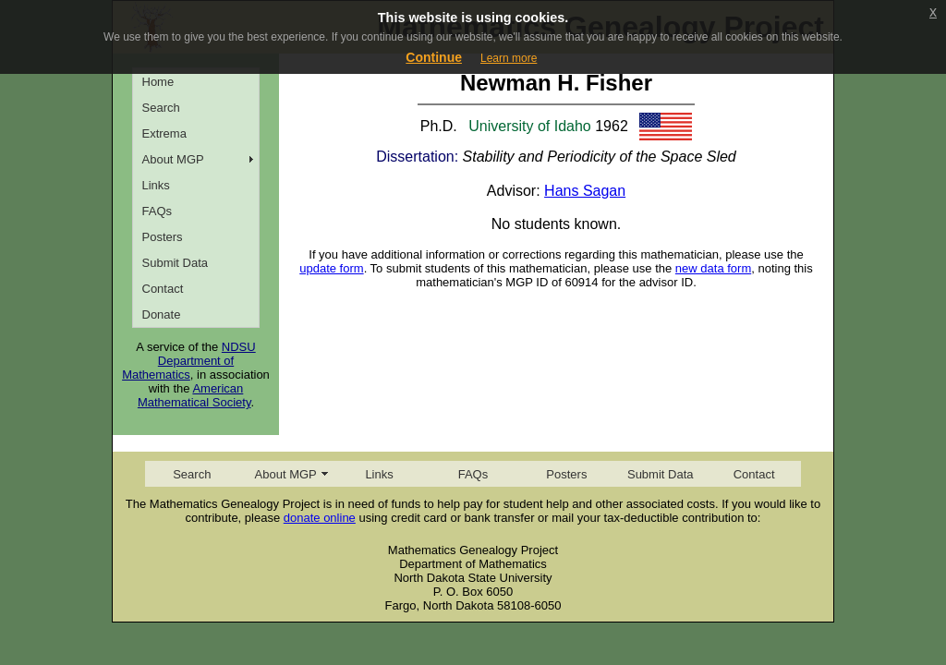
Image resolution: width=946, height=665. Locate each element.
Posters (162, 237)
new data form (713, 268)
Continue (434, 57)
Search (161, 108)
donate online (320, 518)
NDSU (239, 347)
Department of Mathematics (178, 367)
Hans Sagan (584, 191)
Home (158, 82)
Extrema (164, 133)
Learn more (508, 58)
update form (331, 268)
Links (156, 185)
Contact (163, 289)
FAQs (157, 211)
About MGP (173, 159)
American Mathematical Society (194, 395)
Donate (161, 314)
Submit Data (175, 263)
